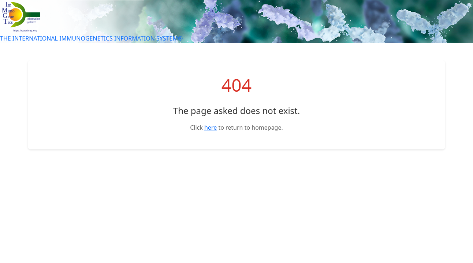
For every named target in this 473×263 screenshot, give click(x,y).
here (210, 127)
